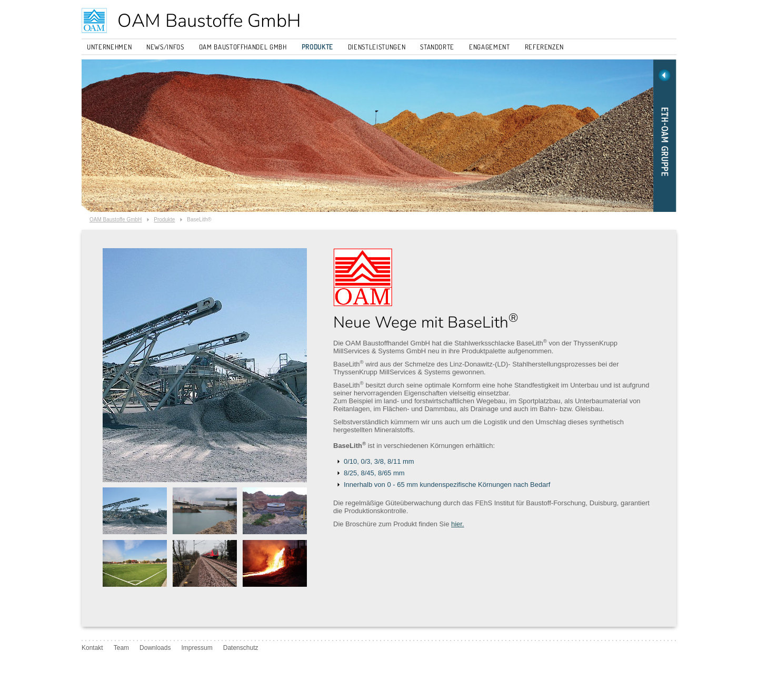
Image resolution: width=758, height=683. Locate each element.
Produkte (317, 47)
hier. (457, 524)
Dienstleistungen (376, 47)
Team (121, 647)
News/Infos (165, 47)
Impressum (196, 647)
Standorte (437, 47)
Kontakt (92, 647)
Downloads (155, 647)
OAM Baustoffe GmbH (209, 20)
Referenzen (544, 47)
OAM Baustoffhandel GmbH (243, 47)
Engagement (489, 47)
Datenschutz (240, 647)
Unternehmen (109, 47)
